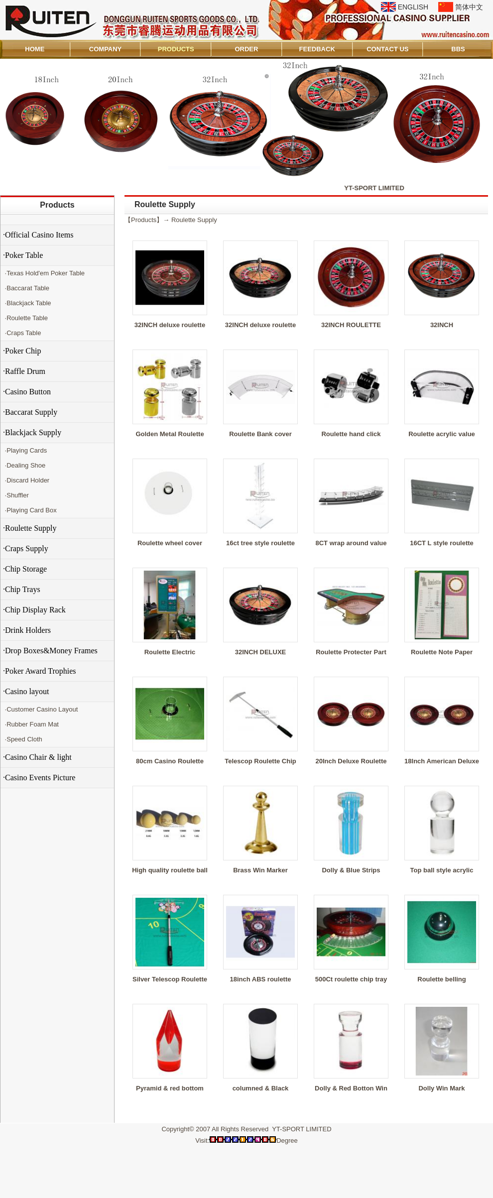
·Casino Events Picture (39, 777)
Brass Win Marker (260, 870)
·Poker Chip (22, 351)
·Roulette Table (25, 318)
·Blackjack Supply (32, 432)
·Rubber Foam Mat (31, 724)
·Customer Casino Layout (40, 709)
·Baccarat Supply (30, 412)
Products (57, 205)
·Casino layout (26, 691)
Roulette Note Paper (442, 652)
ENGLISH (413, 7)
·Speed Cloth (22, 739)
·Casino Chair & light (37, 757)
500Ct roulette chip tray (351, 979)
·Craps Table (22, 333)
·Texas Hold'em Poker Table (44, 273)
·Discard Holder (26, 480)
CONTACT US (387, 49)
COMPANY (105, 49)
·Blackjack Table (27, 303)
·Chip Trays (21, 589)
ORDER (246, 49)
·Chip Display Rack (34, 609)
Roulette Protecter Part (351, 652)
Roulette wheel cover (169, 543)
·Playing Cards (25, 450)
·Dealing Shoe (24, 465)
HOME (34, 49)
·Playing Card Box (30, 510)
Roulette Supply (194, 220)
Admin (14, 1189)
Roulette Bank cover (260, 434)
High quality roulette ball (170, 870)
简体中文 (469, 7)
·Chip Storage (25, 569)
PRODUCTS (176, 49)
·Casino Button (27, 391)
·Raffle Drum (24, 371)
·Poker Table (23, 255)
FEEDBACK (317, 49)
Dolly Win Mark (441, 1088)
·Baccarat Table (26, 288)
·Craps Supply (25, 548)
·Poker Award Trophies (39, 671)
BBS (458, 49)
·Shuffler (16, 495)
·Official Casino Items (38, 235)
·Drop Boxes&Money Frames (50, 650)
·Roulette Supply (30, 528)
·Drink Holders (27, 630)
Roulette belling (441, 979)
